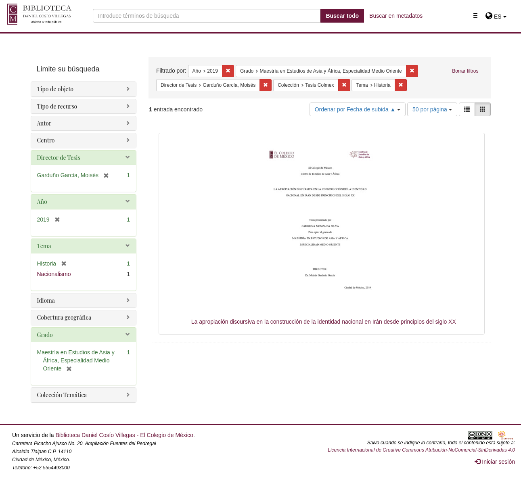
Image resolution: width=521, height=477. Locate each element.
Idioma (46, 300)
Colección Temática (62, 395)
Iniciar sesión (495, 461)
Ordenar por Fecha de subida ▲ (358, 109)
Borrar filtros (465, 71)
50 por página (432, 109)
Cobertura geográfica (64, 317)
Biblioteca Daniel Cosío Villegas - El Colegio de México (124, 435)
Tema (44, 246)
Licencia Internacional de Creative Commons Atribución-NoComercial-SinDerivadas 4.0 (421, 450)
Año (42, 201)
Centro (46, 140)
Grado (45, 335)
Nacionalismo (54, 274)
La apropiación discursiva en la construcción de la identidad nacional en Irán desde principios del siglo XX (323, 321)
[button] (495, 16)
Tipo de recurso (57, 106)
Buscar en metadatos (396, 16)
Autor (44, 123)
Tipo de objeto (55, 89)
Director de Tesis (58, 157)
